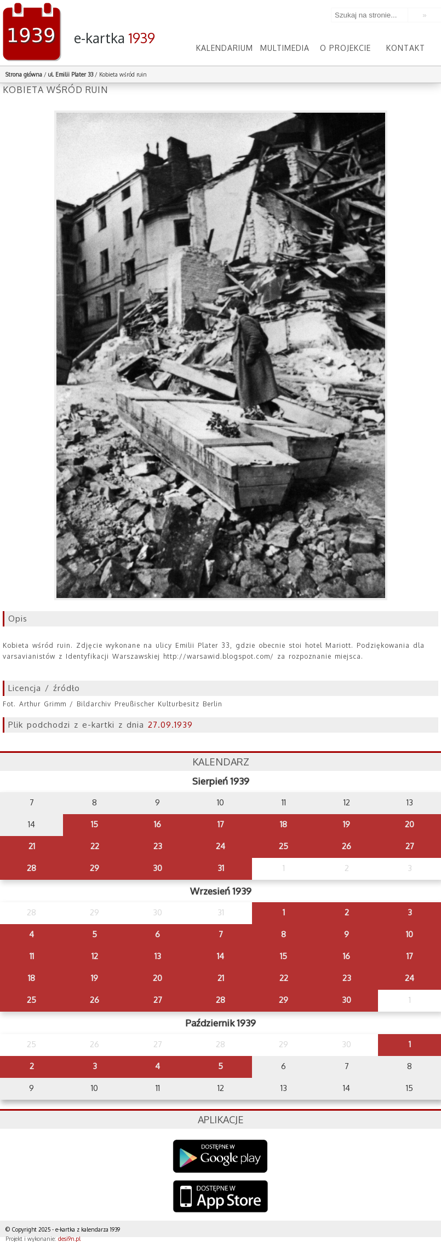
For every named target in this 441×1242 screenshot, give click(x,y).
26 (346, 846)
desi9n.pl (69, 1238)
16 (157, 824)
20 (409, 824)
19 (346, 824)
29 (94, 868)
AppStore (220, 1197)
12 (94, 956)
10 (409, 934)
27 (409, 846)
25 (283, 846)
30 (157, 868)
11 (32, 956)
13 (157, 956)
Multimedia (285, 48)
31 (220, 868)
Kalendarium (224, 48)
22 (94, 846)
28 (31, 868)
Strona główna (23, 74)
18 (283, 824)
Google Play (220, 1156)
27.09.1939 (170, 724)
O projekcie (345, 48)
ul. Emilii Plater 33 (71, 74)
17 (220, 824)
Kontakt (405, 48)
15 (94, 824)
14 (220, 956)
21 (31, 846)
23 (157, 846)
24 (220, 846)
